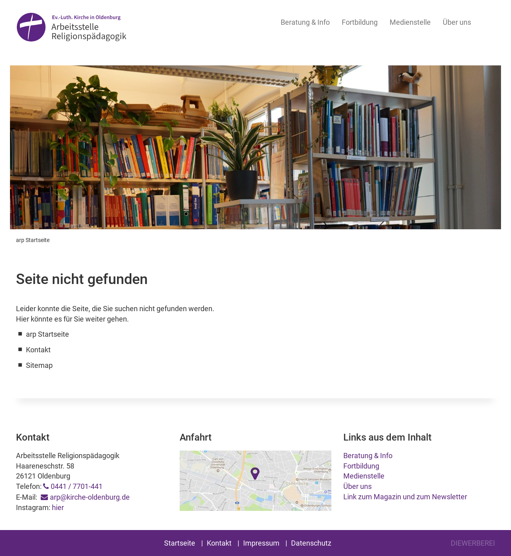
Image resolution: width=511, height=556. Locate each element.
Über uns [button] (457, 22)
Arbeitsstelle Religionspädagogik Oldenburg (71, 28)
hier (58, 507)
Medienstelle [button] (410, 22)
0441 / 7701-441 (77, 486)
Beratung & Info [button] (305, 22)
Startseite (179, 543)
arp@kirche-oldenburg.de (90, 497)
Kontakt (219, 543)
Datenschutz (311, 543)
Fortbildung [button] (360, 22)
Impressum (261, 543)
